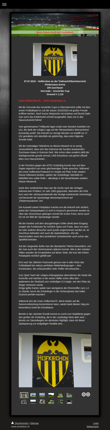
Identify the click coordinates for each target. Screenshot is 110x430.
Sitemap (34, 423)
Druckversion (20, 423)
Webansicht (93, 426)
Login (96, 423)
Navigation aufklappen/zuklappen (55, 4)
